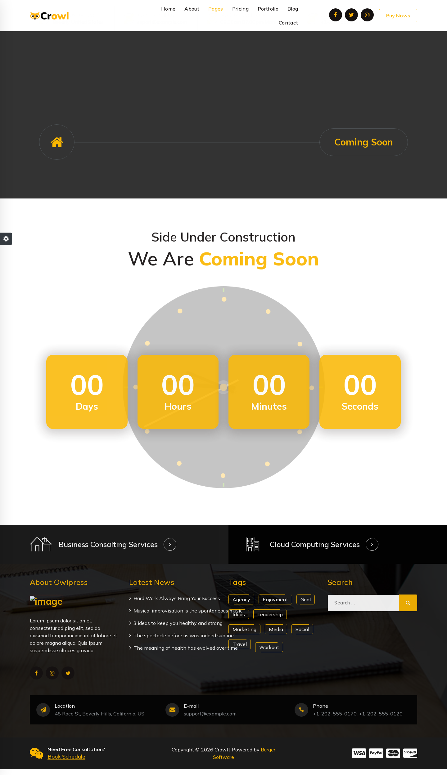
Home (168, 9)
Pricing (240, 9)
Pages (215, 9)
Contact (288, 23)
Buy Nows (398, 15)
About (191, 9)
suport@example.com (162, 47)
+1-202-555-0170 (342, 47)
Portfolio (268, 9)
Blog (292, 9)
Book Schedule (66, 762)
